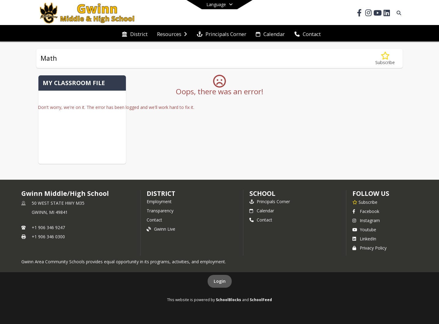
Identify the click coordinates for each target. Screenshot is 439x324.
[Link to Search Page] (397, 13)
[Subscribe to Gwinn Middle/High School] (364, 202)
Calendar (261, 211)
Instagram (366, 220)
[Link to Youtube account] (377, 14)
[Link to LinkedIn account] (386, 14)
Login (220, 281)
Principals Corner (269, 201)
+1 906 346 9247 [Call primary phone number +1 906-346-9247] (48, 227)
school (262, 193)
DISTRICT (161, 193)
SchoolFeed (261, 299)
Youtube (364, 229)
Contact (154, 220)
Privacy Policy (369, 248)
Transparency (160, 211)
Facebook (365, 211)
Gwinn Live (161, 229)
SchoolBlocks (228, 299)
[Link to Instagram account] (368, 14)
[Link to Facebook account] (359, 14)
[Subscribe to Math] (385, 58)
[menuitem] (135, 33)
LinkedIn (364, 239)
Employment (159, 201)
